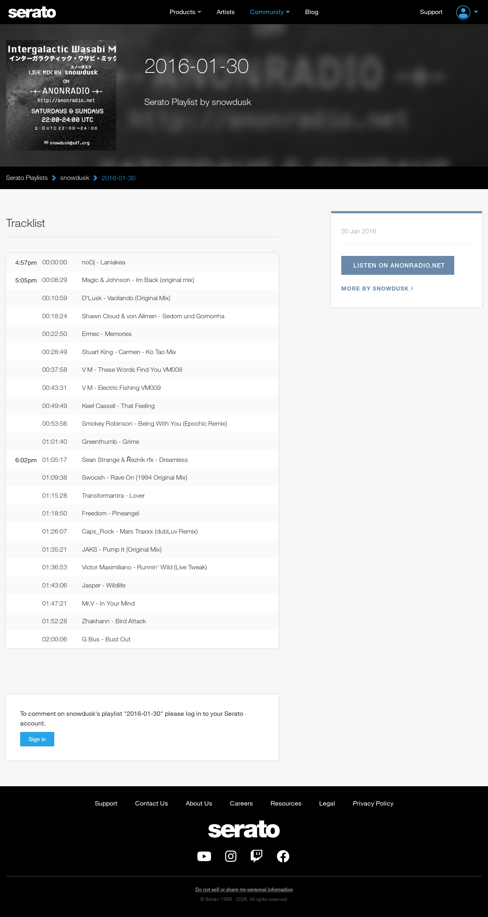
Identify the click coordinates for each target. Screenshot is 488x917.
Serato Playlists (27, 177)
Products (182, 11)
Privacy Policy (373, 804)
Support (431, 11)
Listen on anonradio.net (399, 265)
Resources (286, 804)
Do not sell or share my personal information (244, 891)
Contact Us (151, 804)
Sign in (37, 740)
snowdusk (74, 177)
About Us (199, 804)
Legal (327, 804)
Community (267, 11)
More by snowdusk (376, 288)
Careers (241, 804)
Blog (311, 11)
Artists (226, 11)
